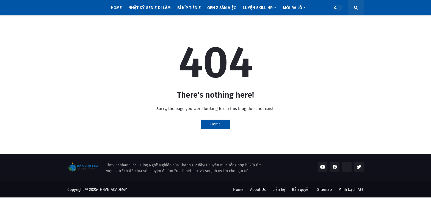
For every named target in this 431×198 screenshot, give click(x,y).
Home (215, 124)
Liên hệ (278, 189)
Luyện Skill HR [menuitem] (258, 7)
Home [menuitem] (116, 7)
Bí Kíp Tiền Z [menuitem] (189, 7)
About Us (258, 189)
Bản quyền (301, 189)
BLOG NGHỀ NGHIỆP (84, 5)
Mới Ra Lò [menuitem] (292, 7)
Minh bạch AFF (351, 189)
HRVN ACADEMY (113, 189)
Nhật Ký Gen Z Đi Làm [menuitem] (149, 7)
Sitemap (324, 189)
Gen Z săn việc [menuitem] (221, 7)
